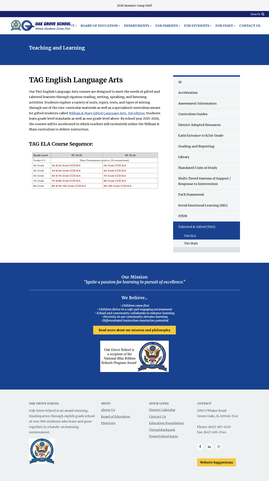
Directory (108, 423)
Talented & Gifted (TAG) (196, 227)
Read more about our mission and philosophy (134, 330)
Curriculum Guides (192, 114)
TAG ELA (190, 235)
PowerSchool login (163, 436)
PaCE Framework (191, 194)
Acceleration (188, 93)
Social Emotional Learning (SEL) (202, 205)
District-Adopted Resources (199, 125)
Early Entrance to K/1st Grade (200, 135)
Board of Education (115, 417)
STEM (182, 216)
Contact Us (157, 417)
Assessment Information (197, 103)
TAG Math (191, 243)
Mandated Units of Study (197, 168)
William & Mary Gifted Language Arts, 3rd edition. (107, 113)
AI (180, 82)
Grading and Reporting (196, 146)
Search (255, 14)
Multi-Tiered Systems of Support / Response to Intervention (204, 181)
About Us (108, 410)
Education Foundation (166, 423)
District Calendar (162, 410)
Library (183, 157)
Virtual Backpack (162, 430)
